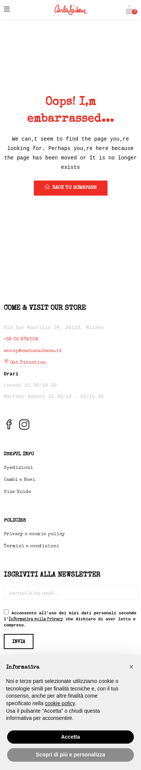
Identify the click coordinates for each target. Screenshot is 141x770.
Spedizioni (18, 467)
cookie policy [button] (60, 703)
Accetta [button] (70, 737)
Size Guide (17, 492)
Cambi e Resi (19, 480)
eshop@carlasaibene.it (33, 351)
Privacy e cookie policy (34, 534)
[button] (129, 9)
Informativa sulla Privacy (36, 619)
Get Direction (25, 362)
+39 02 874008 (21, 339)
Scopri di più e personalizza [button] (70, 755)
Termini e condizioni (31, 546)
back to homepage (71, 187)
